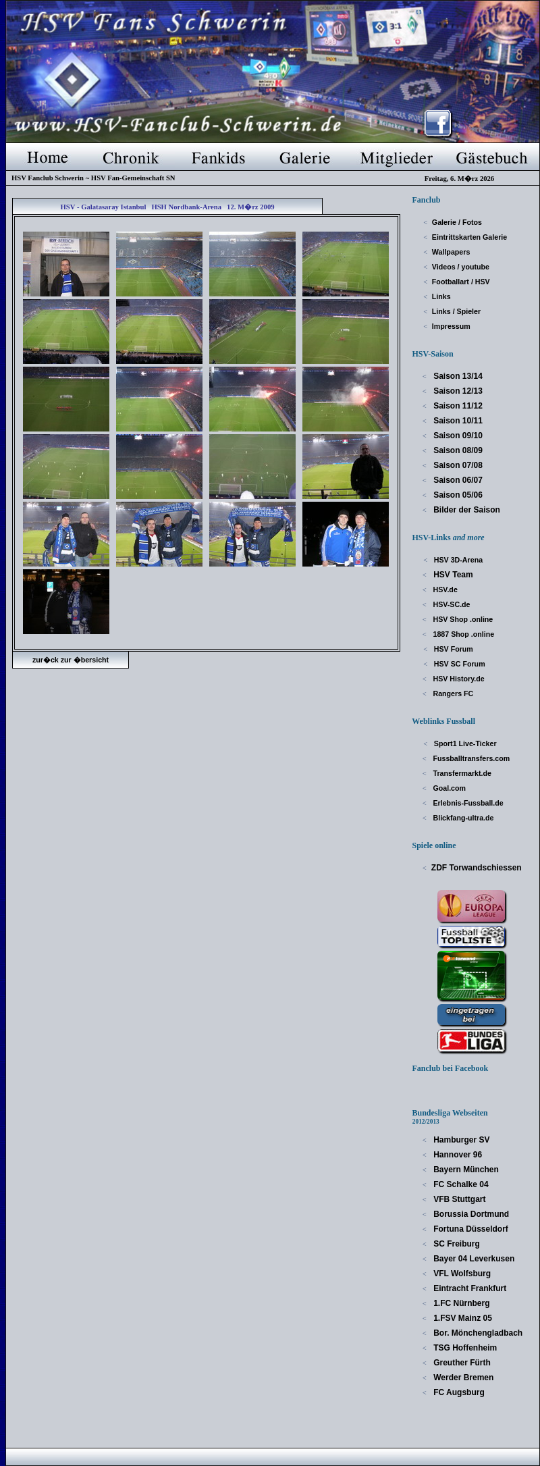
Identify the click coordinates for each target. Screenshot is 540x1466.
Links (441, 296)
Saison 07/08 (457, 465)
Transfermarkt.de (461, 773)
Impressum (451, 326)
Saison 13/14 (457, 376)
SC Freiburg (455, 1244)
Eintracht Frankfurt (468, 1288)
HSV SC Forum (458, 664)
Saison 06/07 (457, 480)
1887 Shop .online (463, 634)
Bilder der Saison (465, 510)
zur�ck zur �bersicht (70, 660)
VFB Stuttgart (458, 1199)
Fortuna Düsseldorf (469, 1229)
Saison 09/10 (457, 435)
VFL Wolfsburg (461, 1273)
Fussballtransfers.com (470, 758)
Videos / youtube (460, 267)
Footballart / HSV (461, 282)
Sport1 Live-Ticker (464, 743)
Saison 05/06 (457, 495)
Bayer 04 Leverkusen (472, 1258)
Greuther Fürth (461, 1362)
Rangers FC (452, 693)
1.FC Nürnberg (460, 1303)
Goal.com (448, 788)
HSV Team (452, 574)
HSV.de (444, 589)
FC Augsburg (458, 1392)
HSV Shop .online (462, 619)
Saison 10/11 (457, 420)
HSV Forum (452, 649)
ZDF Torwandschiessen (476, 867)
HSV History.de (458, 679)
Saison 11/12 (457, 406)
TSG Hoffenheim (464, 1348)
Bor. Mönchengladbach (476, 1333)
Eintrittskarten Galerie (469, 237)
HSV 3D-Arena (457, 560)
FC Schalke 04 (460, 1184)
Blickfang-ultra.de (462, 818)
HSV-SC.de (450, 604)
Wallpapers (451, 252)
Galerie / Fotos (457, 222)
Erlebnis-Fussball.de (467, 803)
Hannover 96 (456, 1154)
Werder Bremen (462, 1377)
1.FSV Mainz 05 (461, 1318)
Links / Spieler (456, 311)
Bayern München (465, 1169)
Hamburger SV (460, 1140)
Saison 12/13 (457, 391)
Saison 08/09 (457, 450)
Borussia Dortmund (470, 1214)
